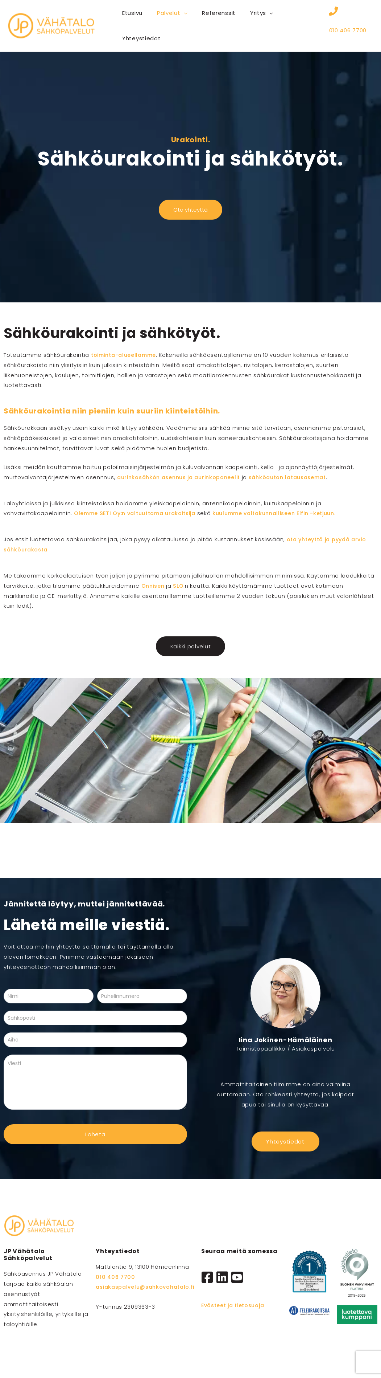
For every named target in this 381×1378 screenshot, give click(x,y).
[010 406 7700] (333, 15)
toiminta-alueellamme (126, 354)
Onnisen (154, 584)
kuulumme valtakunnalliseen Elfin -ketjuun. (288, 512)
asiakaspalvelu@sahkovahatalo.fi (149, 1286)
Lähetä (95, 1133)
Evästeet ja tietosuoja (235, 1304)
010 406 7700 (347, 28)
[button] (178, 12)
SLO (180, 584)
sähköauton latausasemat (298, 476)
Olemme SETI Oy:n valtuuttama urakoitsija (139, 512)
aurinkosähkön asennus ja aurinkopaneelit (183, 476)
